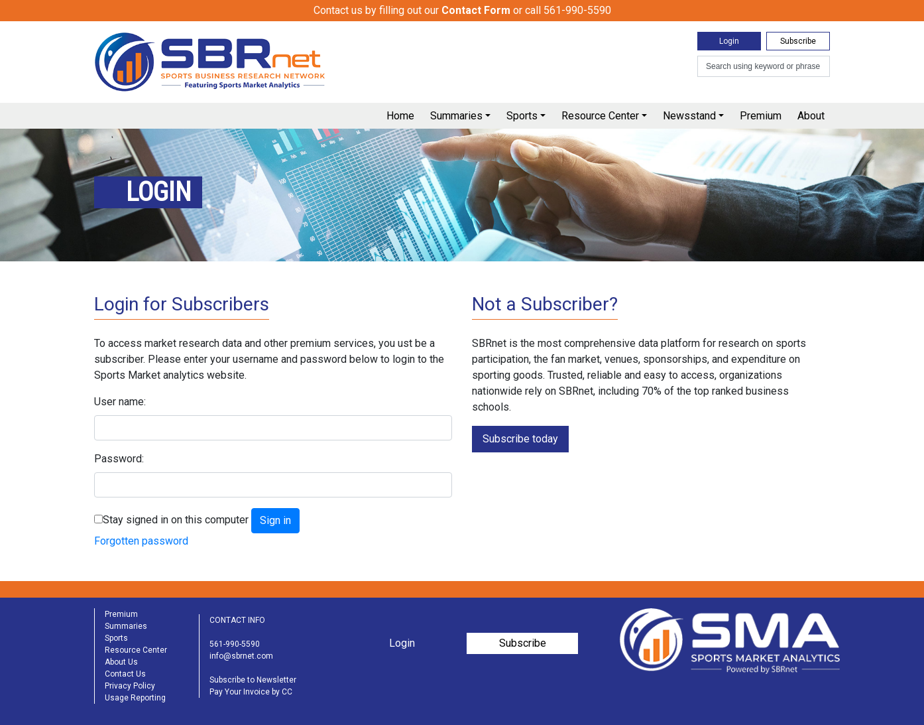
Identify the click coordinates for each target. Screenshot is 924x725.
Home (400, 115)
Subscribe (798, 41)
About (811, 115)
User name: (120, 401)
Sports (522, 115)
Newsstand (689, 115)
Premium (760, 115)
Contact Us (125, 674)
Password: (119, 458)
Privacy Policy (130, 686)
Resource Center (600, 115)
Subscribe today (520, 438)
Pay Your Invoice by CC (250, 691)
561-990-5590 (234, 644)
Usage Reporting (135, 697)
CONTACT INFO (237, 620)
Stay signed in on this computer (176, 519)
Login (729, 41)
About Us (121, 662)
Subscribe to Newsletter (252, 680)
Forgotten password (141, 541)
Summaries (456, 115)
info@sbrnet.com (241, 656)
